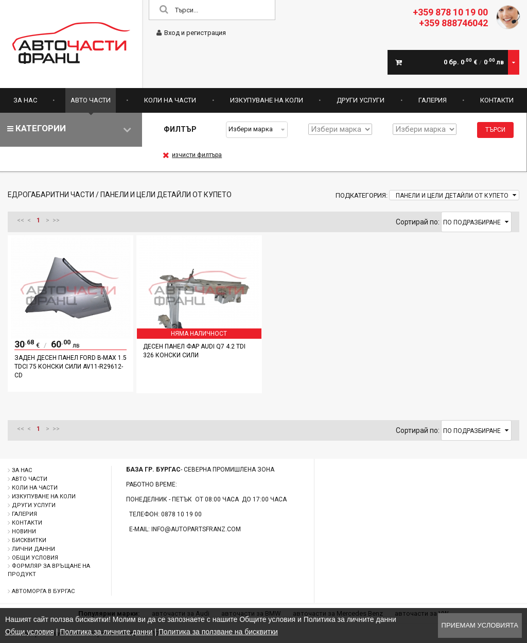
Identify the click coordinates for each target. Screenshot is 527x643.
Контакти (497, 100)
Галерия (432, 100)
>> (56, 220)
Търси (495, 129)
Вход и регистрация (191, 33)
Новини (24, 531)
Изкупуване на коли (266, 100)
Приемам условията (480, 625)
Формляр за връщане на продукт (49, 570)
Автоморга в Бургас (43, 591)
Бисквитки (29, 540)
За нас (25, 100)
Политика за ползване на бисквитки (218, 632)
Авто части (91, 100)
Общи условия (35, 557)
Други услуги (360, 100)
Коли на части (170, 100)
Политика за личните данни (106, 632)
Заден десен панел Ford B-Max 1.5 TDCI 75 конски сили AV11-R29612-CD (70, 366)
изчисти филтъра (192, 155)
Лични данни (33, 549)
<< (20, 220)
